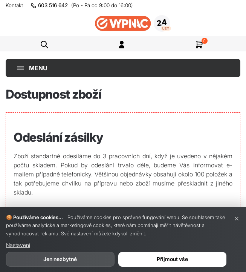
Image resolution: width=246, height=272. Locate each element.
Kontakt (14, 5)
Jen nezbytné (60, 259)
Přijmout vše (172, 259)
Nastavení (18, 245)
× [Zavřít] (236, 218)
